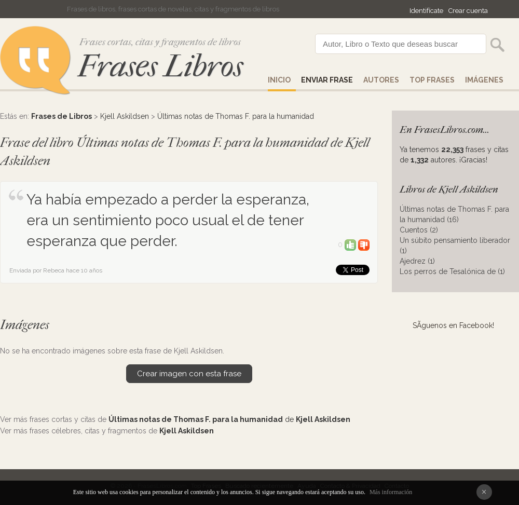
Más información (391, 492)
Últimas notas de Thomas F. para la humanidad (235, 116)
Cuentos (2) (419, 230)
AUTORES (381, 80)
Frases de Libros (61, 116)
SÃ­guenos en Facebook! (453, 325)
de (229, 419)
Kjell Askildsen (124, 116)
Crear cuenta (468, 11)
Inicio (279, 80)
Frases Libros (160, 66)
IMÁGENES (484, 80)
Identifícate (426, 11)
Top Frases (432, 80)
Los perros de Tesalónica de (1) (452, 271)
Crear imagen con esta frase (189, 373)
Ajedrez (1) (417, 261)
